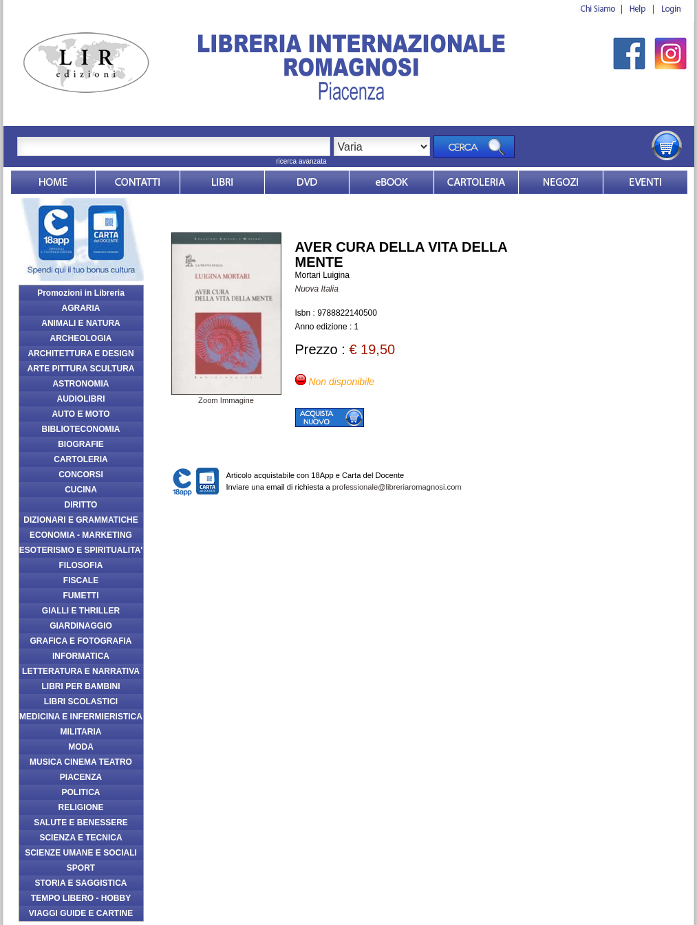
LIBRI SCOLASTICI (81, 701)
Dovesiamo (561, 182)
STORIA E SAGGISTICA (80, 883)
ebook (391, 182)
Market (476, 182)
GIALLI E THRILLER (81, 611)
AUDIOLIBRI (81, 399)
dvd (307, 182)
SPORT (81, 868)
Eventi (645, 182)
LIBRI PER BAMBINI (81, 686)
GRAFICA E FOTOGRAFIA (81, 641)
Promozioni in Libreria (81, 293)
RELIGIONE (80, 807)
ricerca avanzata (301, 161)
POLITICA (81, 792)
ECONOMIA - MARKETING (81, 535)
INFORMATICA (80, 656)
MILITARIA (81, 732)
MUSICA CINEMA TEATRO (81, 762)
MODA (81, 747)
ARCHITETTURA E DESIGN (80, 353)
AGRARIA (81, 308)
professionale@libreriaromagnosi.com (397, 487)
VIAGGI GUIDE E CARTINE (81, 913)
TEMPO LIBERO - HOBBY (81, 898)
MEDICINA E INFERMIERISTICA (80, 716)
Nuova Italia (317, 289)
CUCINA (81, 489)
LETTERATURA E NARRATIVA (81, 671)
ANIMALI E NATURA (80, 323)
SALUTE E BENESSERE (81, 822)
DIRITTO (81, 505)
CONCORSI (80, 474)
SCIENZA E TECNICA (80, 837)
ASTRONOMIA (81, 384)
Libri (222, 182)
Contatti (138, 182)
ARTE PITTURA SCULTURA (81, 368)
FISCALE (80, 580)
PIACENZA (81, 777)
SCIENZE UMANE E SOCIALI (81, 853)
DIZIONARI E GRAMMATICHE (80, 520)
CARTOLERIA (80, 459)
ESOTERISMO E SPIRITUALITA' (80, 550)
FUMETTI (81, 595)
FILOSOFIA (81, 565)
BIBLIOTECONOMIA (81, 429)
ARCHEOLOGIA (81, 338)
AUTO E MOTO (80, 414)
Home (53, 182)
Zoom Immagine (226, 396)
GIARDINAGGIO (81, 626)
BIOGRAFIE (81, 444)
